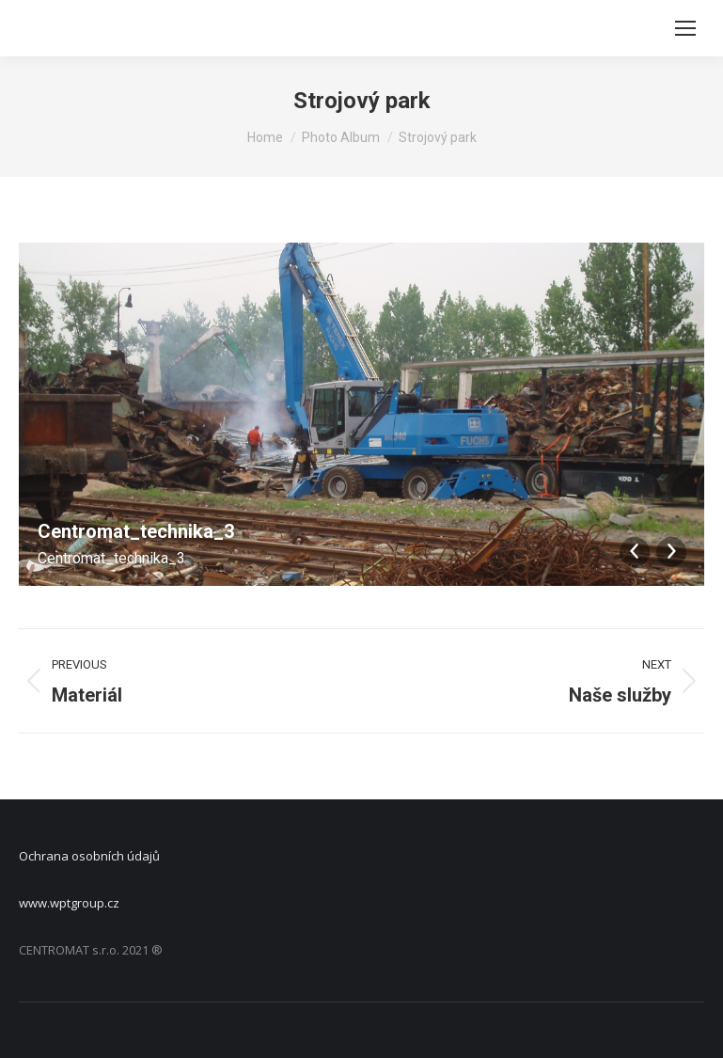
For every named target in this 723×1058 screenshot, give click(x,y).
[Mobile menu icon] (685, 28)
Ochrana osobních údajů (89, 855)
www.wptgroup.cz (69, 902)
